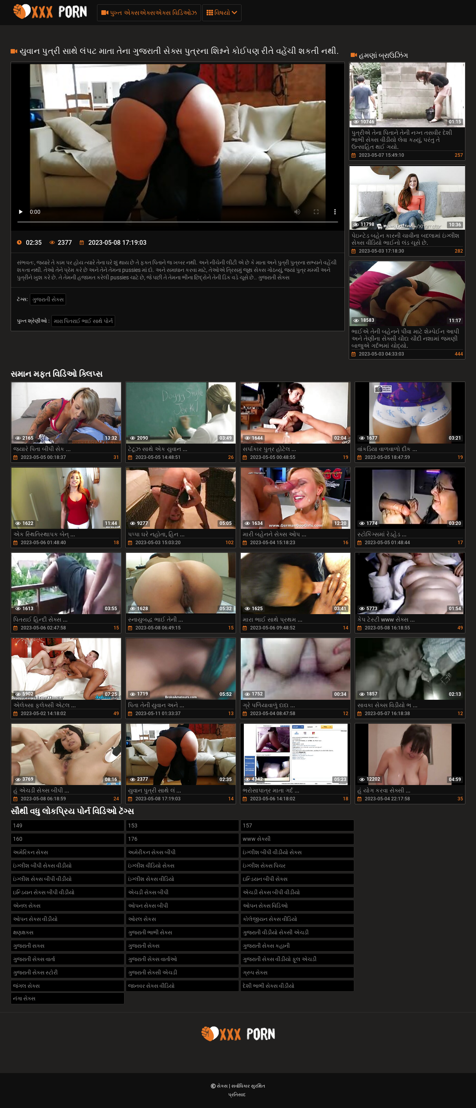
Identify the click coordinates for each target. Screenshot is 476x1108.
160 (17, 839)
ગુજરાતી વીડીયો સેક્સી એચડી (276, 932)
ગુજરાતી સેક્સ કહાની (266, 946)
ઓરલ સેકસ (142, 919)
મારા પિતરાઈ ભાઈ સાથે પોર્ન (83, 321)
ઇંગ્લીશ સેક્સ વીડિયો (151, 879)
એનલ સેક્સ (26, 906)
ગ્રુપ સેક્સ (255, 972)
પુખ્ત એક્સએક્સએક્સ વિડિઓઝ (149, 13)
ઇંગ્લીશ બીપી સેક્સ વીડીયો (42, 865)
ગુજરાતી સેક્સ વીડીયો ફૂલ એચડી (280, 959)
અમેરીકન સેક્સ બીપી (152, 852)
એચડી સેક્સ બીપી (148, 892)
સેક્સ (223, 1086)
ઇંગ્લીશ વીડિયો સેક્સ (151, 865)
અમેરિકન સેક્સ (30, 852)
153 (132, 825)
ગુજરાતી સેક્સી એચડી (152, 972)
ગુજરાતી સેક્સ (48, 299)
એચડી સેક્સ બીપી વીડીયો (271, 892)
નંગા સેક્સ (24, 998)
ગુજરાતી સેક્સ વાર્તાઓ (152, 959)
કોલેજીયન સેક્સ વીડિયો (270, 919)
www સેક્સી (257, 839)
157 (247, 825)
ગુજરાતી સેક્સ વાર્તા (34, 959)
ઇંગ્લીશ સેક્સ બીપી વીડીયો (42, 879)
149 (17, 825)
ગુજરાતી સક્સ (28, 946)
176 (132, 839)
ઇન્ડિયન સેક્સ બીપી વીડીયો (44, 892)
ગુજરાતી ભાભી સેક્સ (150, 932)
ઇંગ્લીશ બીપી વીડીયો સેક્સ (272, 852)
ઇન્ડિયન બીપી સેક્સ (265, 879)
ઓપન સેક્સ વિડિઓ (265, 906)
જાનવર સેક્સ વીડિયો (151, 986)
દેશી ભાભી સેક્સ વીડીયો (269, 986)
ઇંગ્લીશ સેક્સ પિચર (264, 865)
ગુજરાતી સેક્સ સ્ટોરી (35, 972)
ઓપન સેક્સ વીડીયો (35, 919)
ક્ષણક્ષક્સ (23, 932)
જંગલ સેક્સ (26, 986)
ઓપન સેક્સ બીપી (148, 906)
